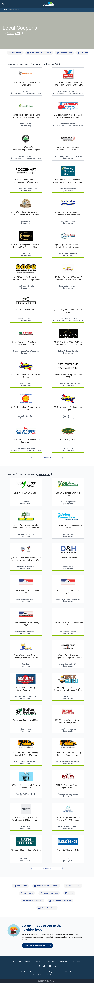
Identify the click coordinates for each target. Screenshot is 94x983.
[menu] (3, 3)
